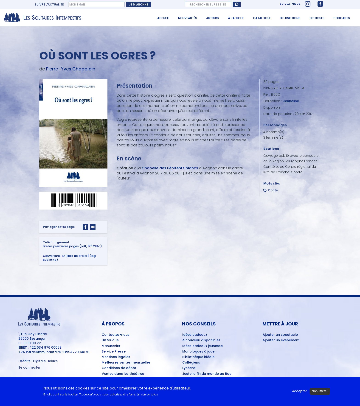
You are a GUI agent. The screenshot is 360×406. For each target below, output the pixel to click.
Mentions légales (116, 357)
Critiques (316, 18)
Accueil (163, 18)
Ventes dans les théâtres (123, 374)
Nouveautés (187, 18)
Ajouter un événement (281, 340)
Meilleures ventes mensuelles (126, 363)
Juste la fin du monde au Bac (206, 374)
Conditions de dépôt (119, 368)
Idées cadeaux (194, 335)
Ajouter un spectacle (280, 335)
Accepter (299, 392)
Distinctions (290, 18)
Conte (273, 190)
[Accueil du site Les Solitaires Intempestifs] (44, 18)
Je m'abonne (138, 4)
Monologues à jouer (199, 352)
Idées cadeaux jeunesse (202, 346)
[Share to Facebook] (85, 227)
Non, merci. (320, 392)
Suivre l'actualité (49, 4)
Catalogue (262, 18)
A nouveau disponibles (201, 340)
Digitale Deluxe (45, 361)
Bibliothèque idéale (198, 357)
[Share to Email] (93, 227)
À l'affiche (236, 18)
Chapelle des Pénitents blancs (170, 168)
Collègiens (191, 363)
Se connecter (29, 368)
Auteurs (212, 18)
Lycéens (189, 368)
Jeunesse (291, 101)
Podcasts (342, 18)
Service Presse (114, 352)
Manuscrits (111, 346)
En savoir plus (147, 395)
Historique (110, 340)
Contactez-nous (115, 335)
